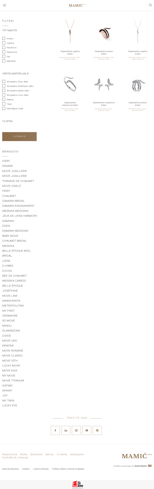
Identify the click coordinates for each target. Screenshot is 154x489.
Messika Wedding (15, 211)
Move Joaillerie (14, 171)
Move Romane (12, 350)
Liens (6, 261)
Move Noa (9, 370)
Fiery (6, 161)
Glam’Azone (11, 330)
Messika (8, 246)
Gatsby (7, 385)
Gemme (7, 166)
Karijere (26, 469)
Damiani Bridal (13, 201)
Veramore (10, 315)
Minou (7, 325)
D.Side (6, 335)
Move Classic (12, 355)
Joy (4, 395)
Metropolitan (13, 305)
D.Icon (7, 271)
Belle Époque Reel (16, 251)
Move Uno (9, 340)
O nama (62, 454)
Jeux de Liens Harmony (19, 216)
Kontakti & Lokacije (15, 457)
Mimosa (8, 345)
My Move (8, 375)
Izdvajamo (77, 454)
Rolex (24, 454)
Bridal (7, 256)
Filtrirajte (19, 136)
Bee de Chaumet (14, 276)
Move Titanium (13, 380)
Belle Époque (12, 286)
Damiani (8, 221)
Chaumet (9, 196)
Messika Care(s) (14, 280)
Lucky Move (11, 365)
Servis (49, 454)
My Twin (8, 400)
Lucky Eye (9, 405)
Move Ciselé (11, 186)
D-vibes (7, 266)
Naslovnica (9, 454)
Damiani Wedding (15, 231)
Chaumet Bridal (14, 241)
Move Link (10, 296)
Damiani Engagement (18, 206)
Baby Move (10, 236)
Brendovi (37, 454)
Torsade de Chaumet (18, 181)
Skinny (7, 390)
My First (8, 311)
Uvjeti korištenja (40, 469)
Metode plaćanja (10, 469)
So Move (8, 320)
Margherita (11, 300)
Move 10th (10, 360)
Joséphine (10, 290)
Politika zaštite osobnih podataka (68, 469)
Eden (6, 226)
